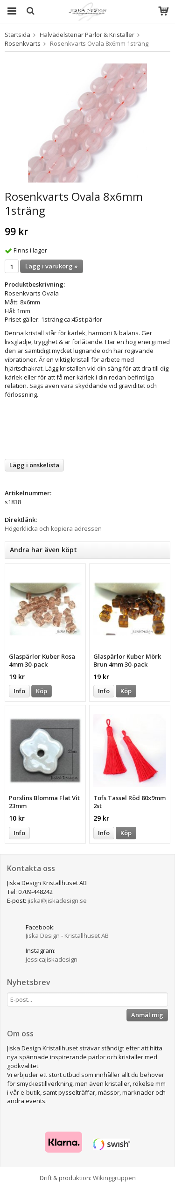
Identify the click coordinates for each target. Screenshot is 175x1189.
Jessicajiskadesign (51, 959)
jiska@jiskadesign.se (57, 900)
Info (19, 691)
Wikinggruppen (114, 1178)
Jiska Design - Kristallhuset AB (67, 935)
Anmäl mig (147, 1015)
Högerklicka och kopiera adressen (53, 528)
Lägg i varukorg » (51, 266)
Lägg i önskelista (34, 465)
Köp (41, 691)
